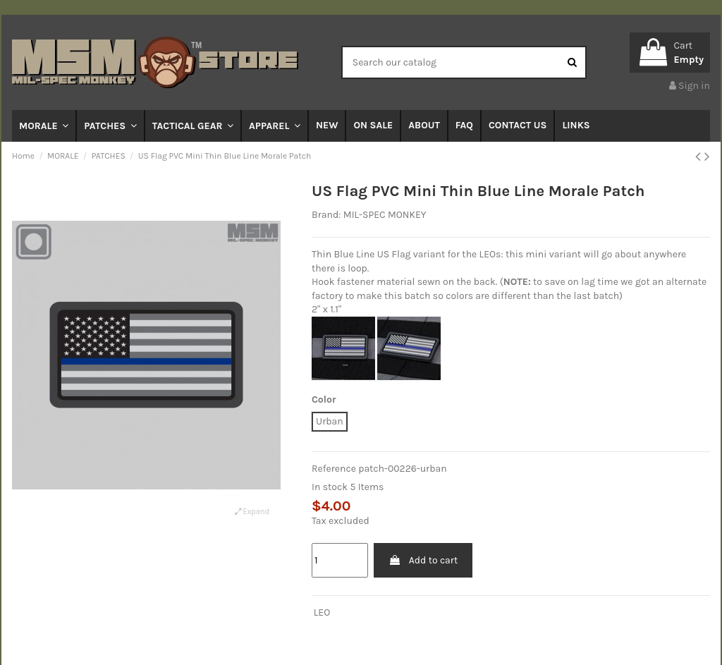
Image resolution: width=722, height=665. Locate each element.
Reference (334, 469)
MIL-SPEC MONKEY (385, 215)
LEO (322, 612)
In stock (330, 487)
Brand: (326, 215)
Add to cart (423, 560)
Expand (252, 511)
